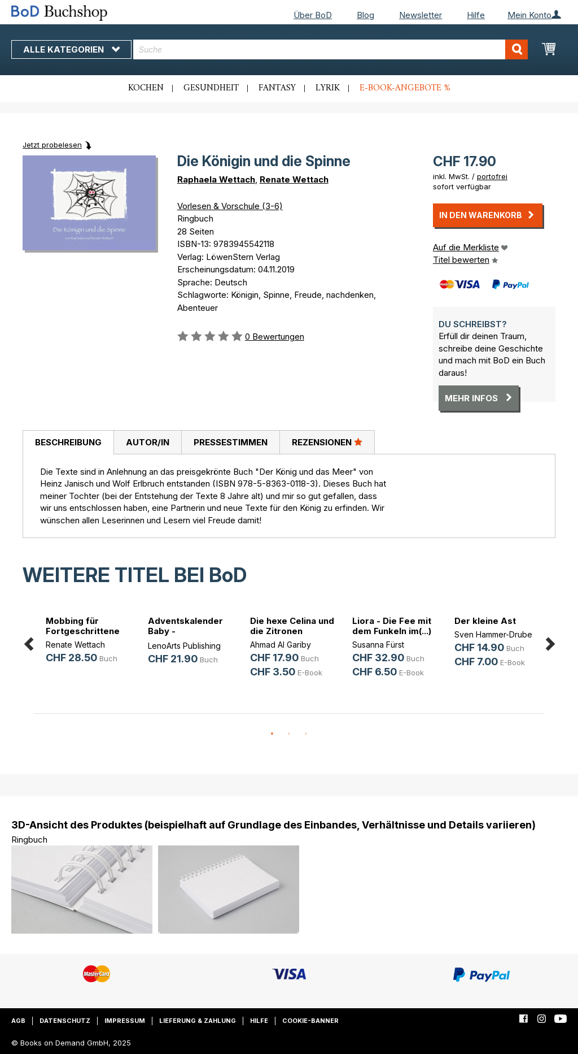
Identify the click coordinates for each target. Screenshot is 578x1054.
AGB (18, 1021)
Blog (365, 15)
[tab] (68, 442)
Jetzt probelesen (52, 144)
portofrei (492, 176)
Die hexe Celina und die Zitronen (292, 625)
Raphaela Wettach (216, 179)
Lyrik (328, 88)
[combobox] (330, 49)
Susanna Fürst (378, 644)
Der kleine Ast (485, 620)
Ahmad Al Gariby (280, 644)
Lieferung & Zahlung (197, 1021)
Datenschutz (65, 1021)
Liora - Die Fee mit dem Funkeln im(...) (391, 625)
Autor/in (147, 442)
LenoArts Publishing (184, 645)
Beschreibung (68, 442)
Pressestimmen (231, 442)
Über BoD (313, 15)
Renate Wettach (294, 179)
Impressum (124, 1021)
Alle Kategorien (71, 49)
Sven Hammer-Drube (493, 634)
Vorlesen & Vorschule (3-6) (230, 206)
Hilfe (476, 15)
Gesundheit (211, 88)
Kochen (146, 88)
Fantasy (277, 88)
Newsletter (420, 15)
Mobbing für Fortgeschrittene (83, 625)
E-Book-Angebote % (405, 88)
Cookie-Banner (310, 1021)
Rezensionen (327, 442)
